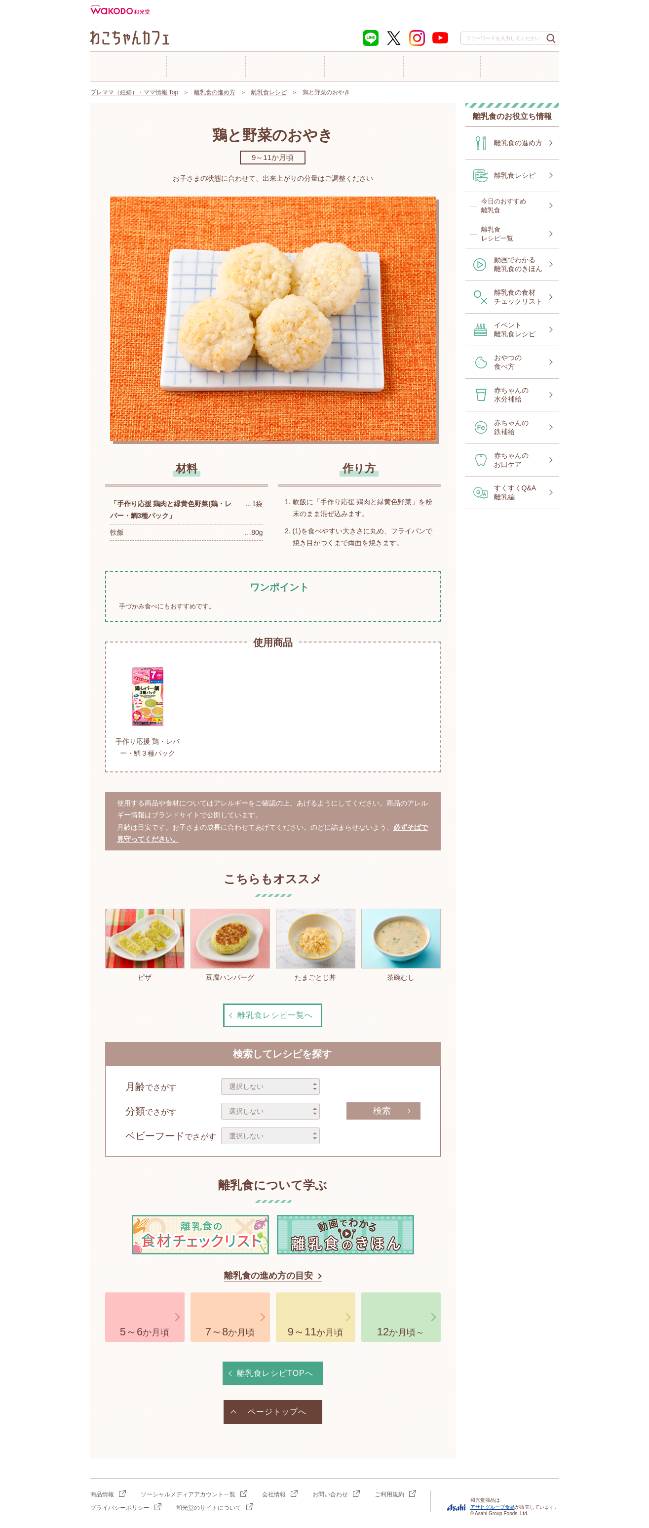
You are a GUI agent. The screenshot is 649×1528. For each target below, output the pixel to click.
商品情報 (102, 1494)
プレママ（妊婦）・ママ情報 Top (134, 92)
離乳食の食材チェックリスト (518, 296)
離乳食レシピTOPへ (275, 1373)
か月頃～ (400, 1332)
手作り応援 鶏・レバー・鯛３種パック (148, 709)
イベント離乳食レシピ (514, 329)
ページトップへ (277, 1411)
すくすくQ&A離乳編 (515, 492)
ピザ (145, 945)
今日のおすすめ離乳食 (503, 206)
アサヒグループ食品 (492, 1507)
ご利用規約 (389, 1494)
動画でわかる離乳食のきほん (518, 264)
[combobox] (509, 38)
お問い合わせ (330, 1494)
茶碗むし (401, 945)
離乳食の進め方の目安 (268, 1276)
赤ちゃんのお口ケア (511, 459)
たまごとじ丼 (315, 945)
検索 (382, 1111)
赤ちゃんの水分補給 (511, 394)
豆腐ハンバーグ (230, 945)
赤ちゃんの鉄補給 (511, 427)
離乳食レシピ (269, 92)
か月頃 (144, 1332)
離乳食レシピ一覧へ (275, 1015)
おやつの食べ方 (508, 362)
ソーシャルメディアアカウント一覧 (188, 1494)
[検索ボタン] (551, 38)
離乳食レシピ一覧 (497, 234)
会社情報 (274, 1494)
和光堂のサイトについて (208, 1507)
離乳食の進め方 (214, 92)
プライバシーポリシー (120, 1507)
